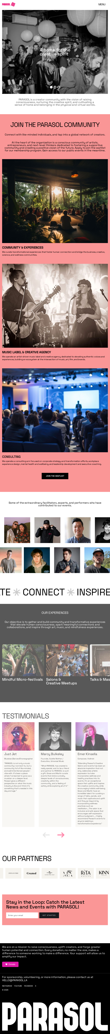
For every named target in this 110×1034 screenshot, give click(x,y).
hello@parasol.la (14, 980)
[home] (8, 4)
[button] (102, 4)
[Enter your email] (22, 915)
